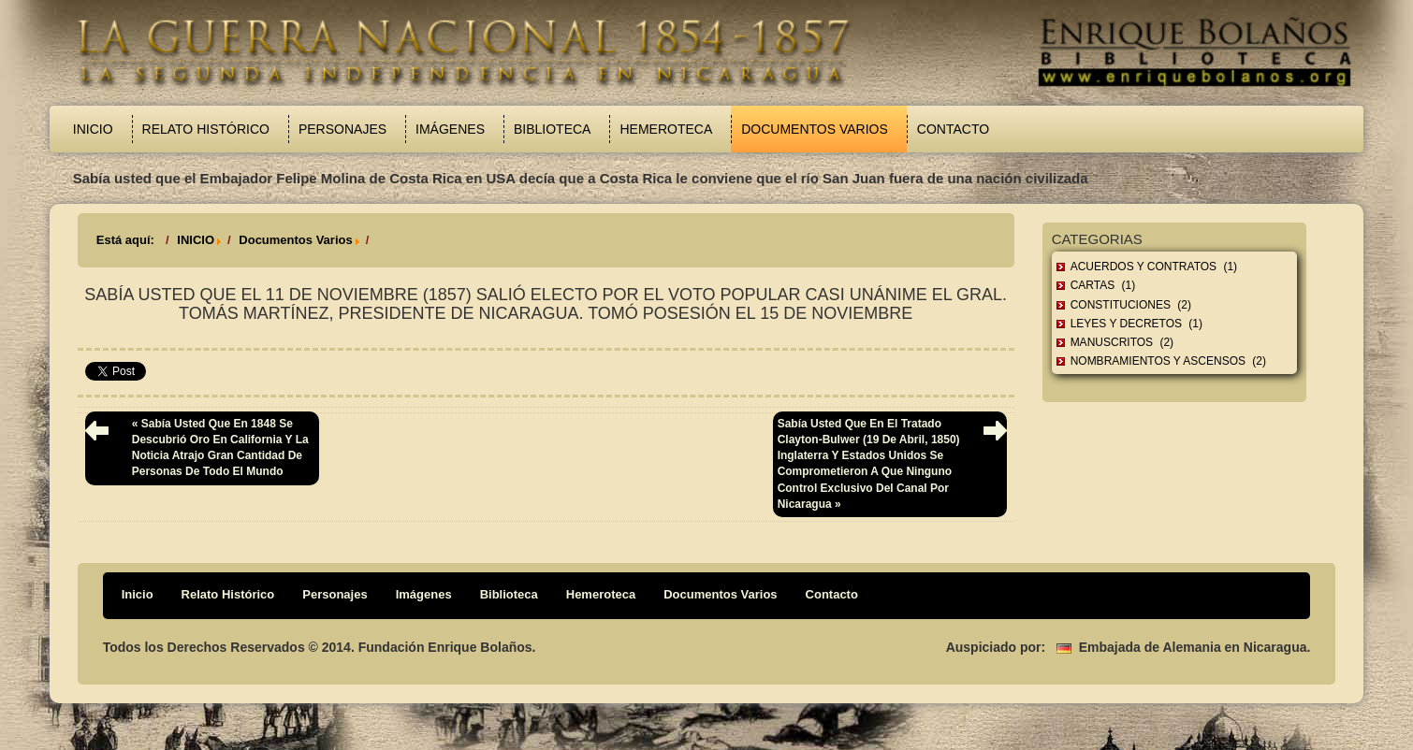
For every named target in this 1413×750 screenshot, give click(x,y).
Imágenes (450, 129)
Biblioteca (552, 129)
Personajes (342, 129)
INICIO (195, 240)
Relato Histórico (205, 129)
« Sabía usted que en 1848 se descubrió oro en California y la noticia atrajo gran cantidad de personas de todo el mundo (220, 447)
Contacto (953, 129)
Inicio (93, 129)
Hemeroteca (665, 129)
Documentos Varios (814, 129)
